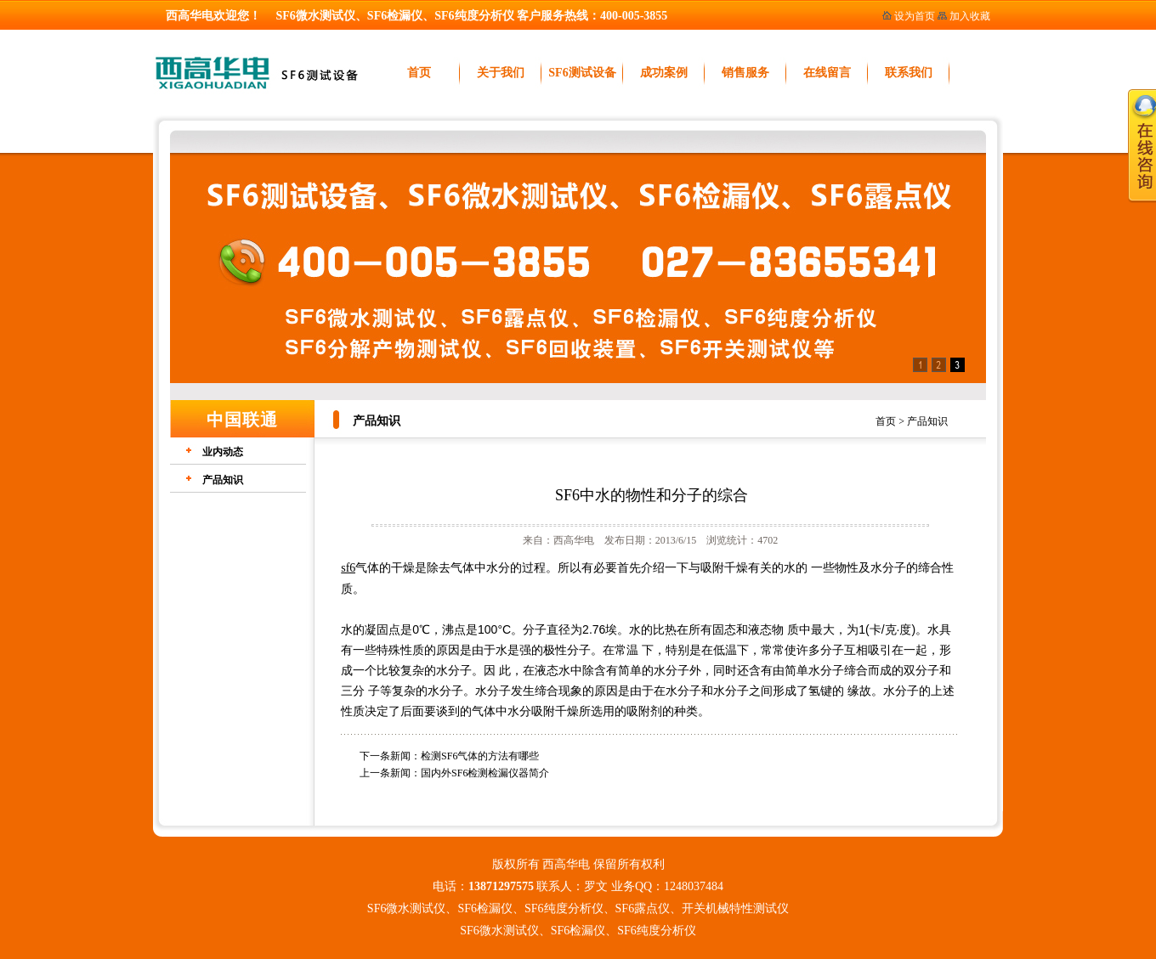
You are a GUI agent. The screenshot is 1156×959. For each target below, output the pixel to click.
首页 (419, 72)
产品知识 (927, 421)
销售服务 (745, 72)
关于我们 (500, 72)
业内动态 (222, 452)
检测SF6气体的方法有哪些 (480, 756)
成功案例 (664, 72)
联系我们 (908, 72)
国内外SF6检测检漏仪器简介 (485, 773)
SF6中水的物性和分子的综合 (651, 495)
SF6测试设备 (581, 72)
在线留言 (827, 72)
